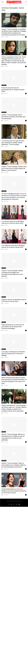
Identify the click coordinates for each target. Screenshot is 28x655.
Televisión (4, 54)
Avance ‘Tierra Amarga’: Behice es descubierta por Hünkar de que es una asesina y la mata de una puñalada (13, 437)
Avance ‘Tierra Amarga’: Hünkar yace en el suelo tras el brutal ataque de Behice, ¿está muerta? (13, 168)
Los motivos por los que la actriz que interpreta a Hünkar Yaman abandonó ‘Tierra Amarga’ (12, 142)
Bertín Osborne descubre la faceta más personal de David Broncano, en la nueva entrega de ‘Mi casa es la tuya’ (14, 380)
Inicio (2, 5)
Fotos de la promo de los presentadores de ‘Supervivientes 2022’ (12, 89)
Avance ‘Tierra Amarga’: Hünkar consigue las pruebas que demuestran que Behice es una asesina (12, 273)
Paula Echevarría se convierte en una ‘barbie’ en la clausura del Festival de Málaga (12, 326)
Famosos (3, 26)
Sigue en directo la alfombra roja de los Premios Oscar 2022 (13, 300)
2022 (6, 5)
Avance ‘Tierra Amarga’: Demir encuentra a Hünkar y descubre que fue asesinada (13, 116)
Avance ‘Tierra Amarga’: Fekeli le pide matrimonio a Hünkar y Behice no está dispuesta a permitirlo (13, 465)
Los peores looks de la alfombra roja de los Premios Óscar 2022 (12, 222)
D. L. (2, 36)
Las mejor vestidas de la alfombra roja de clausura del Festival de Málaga (13, 353)
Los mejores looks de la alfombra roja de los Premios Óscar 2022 (13, 246)
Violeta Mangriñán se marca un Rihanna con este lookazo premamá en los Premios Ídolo (13, 491)
